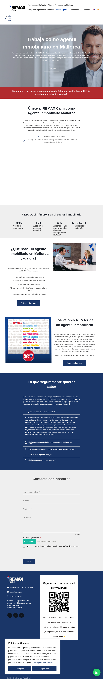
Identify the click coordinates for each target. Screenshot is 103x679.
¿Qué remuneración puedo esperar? (42, 460)
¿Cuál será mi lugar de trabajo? (40, 455)
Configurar (20, 669)
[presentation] (51, 555)
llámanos (66, 404)
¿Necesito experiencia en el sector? (41, 412)
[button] (51, 411)
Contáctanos (51, 68)
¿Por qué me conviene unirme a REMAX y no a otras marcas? (51, 449)
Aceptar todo (44, 669)
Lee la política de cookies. (43, 662)
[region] (32, 656)
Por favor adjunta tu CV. (32, 538)
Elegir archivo (29, 542)
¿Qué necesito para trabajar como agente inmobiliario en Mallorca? (48, 443)
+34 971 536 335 (8, 18)
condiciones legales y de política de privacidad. (61, 546)
